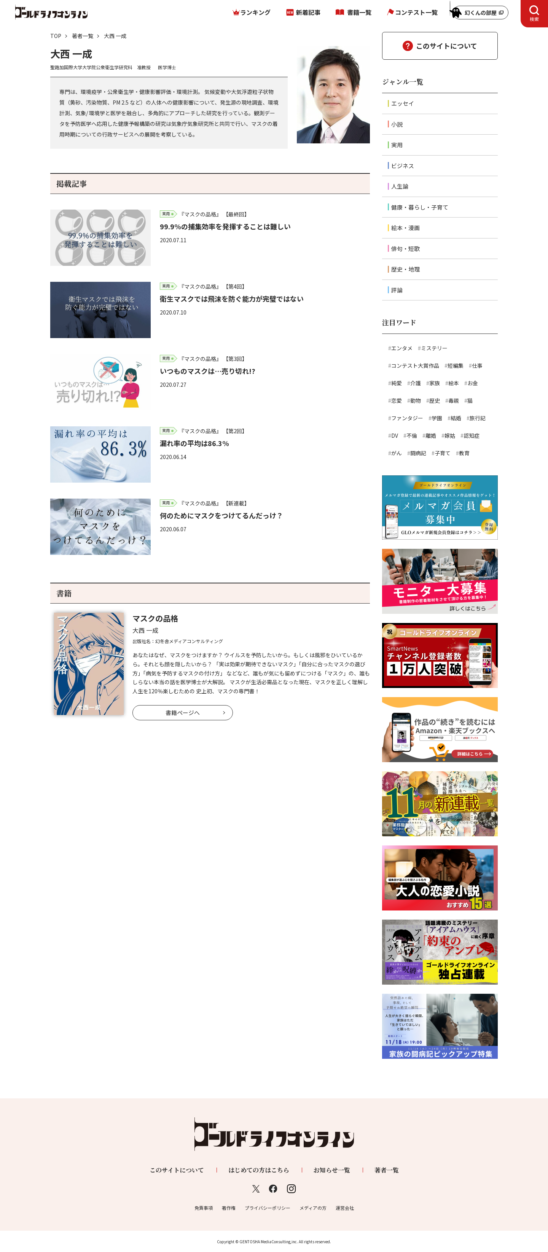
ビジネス (402, 166)
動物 (415, 400)
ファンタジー (407, 418)
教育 (464, 453)
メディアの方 (313, 1207)
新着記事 (308, 12)
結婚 (456, 418)
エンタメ (402, 348)
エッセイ (402, 103)
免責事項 (203, 1207)
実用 (397, 145)
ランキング (255, 12)
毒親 (453, 400)
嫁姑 (449, 435)
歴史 (434, 400)
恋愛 (396, 400)
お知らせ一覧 (332, 1170)
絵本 (453, 383)
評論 (397, 290)
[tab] (534, 13)
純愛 (396, 383)
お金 (472, 383)
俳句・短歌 (405, 249)
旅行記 (478, 418)
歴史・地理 (405, 269)
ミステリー (434, 348)
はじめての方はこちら (258, 1170)
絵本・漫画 (405, 228)
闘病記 (418, 453)
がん (396, 453)
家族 (434, 383)
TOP (55, 36)
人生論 (399, 186)
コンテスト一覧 (416, 12)
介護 (415, 383)
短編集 (456, 365)
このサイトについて (446, 46)
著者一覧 (82, 36)
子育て (443, 453)
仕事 (477, 365)
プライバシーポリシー (267, 1207)
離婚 (430, 435)
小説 (397, 124)
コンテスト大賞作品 (415, 365)
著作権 (229, 1207)
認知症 (472, 435)
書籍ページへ (183, 713)
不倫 (411, 435)
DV (394, 435)
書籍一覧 (359, 12)
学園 (437, 418)
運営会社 (345, 1207)
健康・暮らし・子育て (419, 207)
